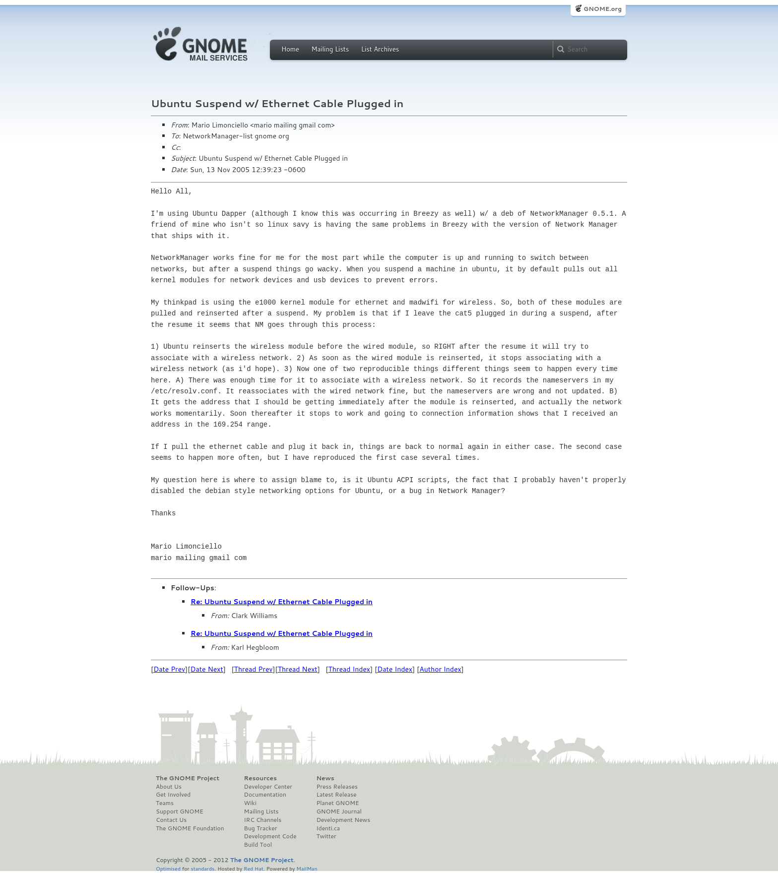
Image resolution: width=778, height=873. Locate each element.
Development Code (270, 836)
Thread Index (349, 669)
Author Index (440, 669)
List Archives (380, 49)
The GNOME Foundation (190, 828)
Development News (343, 820)
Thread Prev (253, 669)
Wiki (250, 803)
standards (202, 868)
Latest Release (336, 795)
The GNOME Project (187, 778)
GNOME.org (603, 8)
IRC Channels (263, 820)
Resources (260, 778)
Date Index (394, 669)
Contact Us (171, 820)
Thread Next (298, 669)
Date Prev (169, 669)
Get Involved (173, 795)
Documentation (265, 795)
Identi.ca (328, 828)
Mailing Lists (330, 49)
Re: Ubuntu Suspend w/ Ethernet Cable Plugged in (282, 602)
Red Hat (253, 868)
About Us (169, 787)
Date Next (206, 669)
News (325, 778)
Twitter (326, 836)
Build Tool (258, 845)
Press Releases (336, 787)
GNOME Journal (339, 811)
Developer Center (268, 787)
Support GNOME (179, 811)
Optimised (168, 868)
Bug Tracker (260, 828)
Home (290, 49)
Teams (165, 803)
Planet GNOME (337, 803)
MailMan (306, 868)
